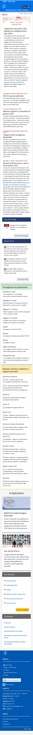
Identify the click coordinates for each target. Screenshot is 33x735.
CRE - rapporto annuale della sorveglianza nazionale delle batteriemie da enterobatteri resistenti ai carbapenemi (16, 388)
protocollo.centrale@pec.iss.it (14, 706)
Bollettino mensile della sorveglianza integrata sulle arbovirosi (15, 399)
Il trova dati (7, 623)
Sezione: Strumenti (9, 627)
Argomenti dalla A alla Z (10, 672)
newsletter (9, 124)
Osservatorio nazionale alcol (14, 598)
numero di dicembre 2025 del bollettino (16, 184)
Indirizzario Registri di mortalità (13, 631)
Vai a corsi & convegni (21, 236)
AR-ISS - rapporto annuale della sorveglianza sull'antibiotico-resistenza (15, 381)
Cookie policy (6, 724)
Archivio (5, 675)
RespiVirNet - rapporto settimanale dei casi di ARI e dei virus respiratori (15, 440)
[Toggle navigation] (26, 7)
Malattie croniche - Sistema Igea (16, 594)
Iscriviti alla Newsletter (13, 680)
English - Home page (9, 1)
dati (10, 139)
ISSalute (8, 590)
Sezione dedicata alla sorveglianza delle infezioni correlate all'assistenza (15, 428)
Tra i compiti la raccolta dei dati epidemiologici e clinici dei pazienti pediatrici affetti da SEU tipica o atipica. (16, 471)
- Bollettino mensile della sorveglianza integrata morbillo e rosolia (15, 451)
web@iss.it (9, 709)
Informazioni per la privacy (10, 719)
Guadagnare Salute (11, 585)
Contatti (5, 721)
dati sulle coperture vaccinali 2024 (14, 82)
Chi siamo (6, 670)
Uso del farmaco (11, 603)
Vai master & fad (23, 279)
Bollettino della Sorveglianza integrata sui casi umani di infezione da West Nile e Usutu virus (16, 483)
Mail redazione (9, 684)
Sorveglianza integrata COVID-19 (14, 407)
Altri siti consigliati (22, 610)
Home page (7, 665)
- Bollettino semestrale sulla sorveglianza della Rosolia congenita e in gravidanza (16, 459)
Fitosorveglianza (11, 581)
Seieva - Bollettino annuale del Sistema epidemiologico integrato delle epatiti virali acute (16, 417)
